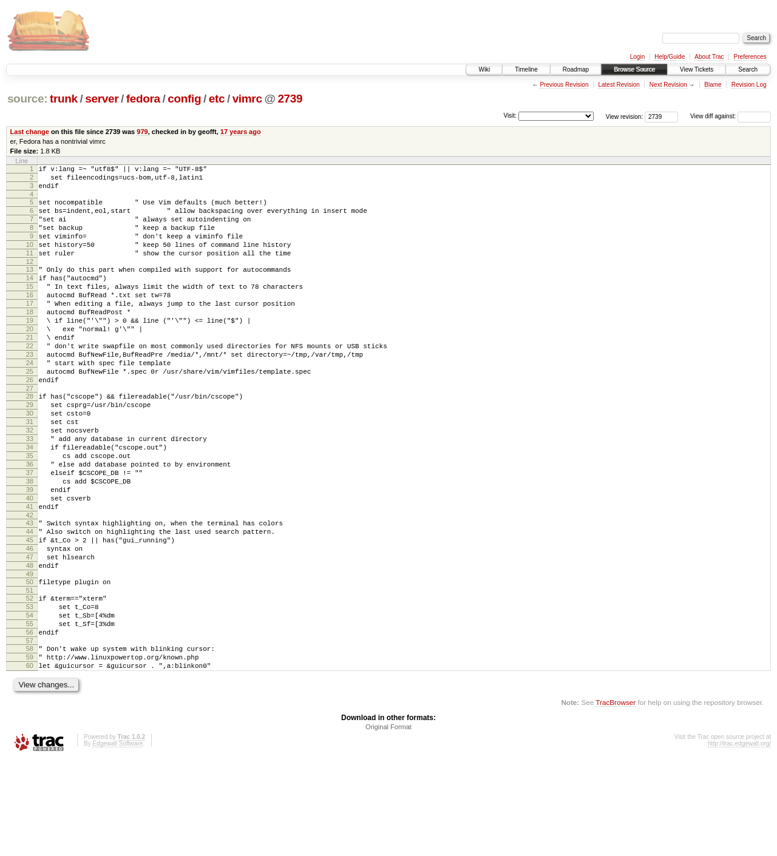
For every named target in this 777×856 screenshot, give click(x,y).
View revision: (624, 116)
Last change (29, 131)
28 (29, 439)
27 (29, 432)
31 (29, 470)
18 (29, 339)
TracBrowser (615, 799)
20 (29, 359)
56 (29, 721)
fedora (143, 98)
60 (29, 760)
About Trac (709, 56)
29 (29, 450)
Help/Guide (669, 56)
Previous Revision (564, 84)
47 (29, 633)
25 (29, 411)
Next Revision (668, 84)
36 (29, 522)
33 (29, 491)
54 (29, 700)
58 (29, 739)
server (101, 98)
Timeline (526, 69)
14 (29, 298)
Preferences (750, 56)
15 (29, 308)
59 (29, 749)
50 (29, 662)
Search (748, 69)
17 (29, 328)
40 (29, 563)
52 (29, 680)
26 (29, 421)
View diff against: (730, 116)
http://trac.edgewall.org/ (739, 840)
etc (217, 98)
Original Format (388, 823)
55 (29, 711)
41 (29, 574)
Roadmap (576, 69)
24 (29, 401)
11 (29, 269)
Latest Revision (618, 84)
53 (29, 690)
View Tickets (696, 69)
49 (29, 654)
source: (27, 98)
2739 (289, 98)
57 (29, 731)
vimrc (247, 98)
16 (29, 318)
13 (29, 287)
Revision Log (749, 84)
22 (29, 380)
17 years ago (240, 131)
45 (29, 612)
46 (29, 623)
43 (29, 592)
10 (29, 259)
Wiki (484, 69)
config (184, 98)
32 (29, 481)
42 (29, 584)
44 (29, 602)
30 (29, 460)
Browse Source (634, 69)
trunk (64, 98)
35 (29, 512)
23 (29, 390)
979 (142, 131)
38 (29, 543)
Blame (712, 84)
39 (29, 553)
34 (29, 501)
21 (29, 370)
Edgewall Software (117, 840)
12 (29, 279)
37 (29, 532)
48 (29, 643)
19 (29, 349)
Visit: (510, 115)
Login (637, 56)
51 (29, 672)
